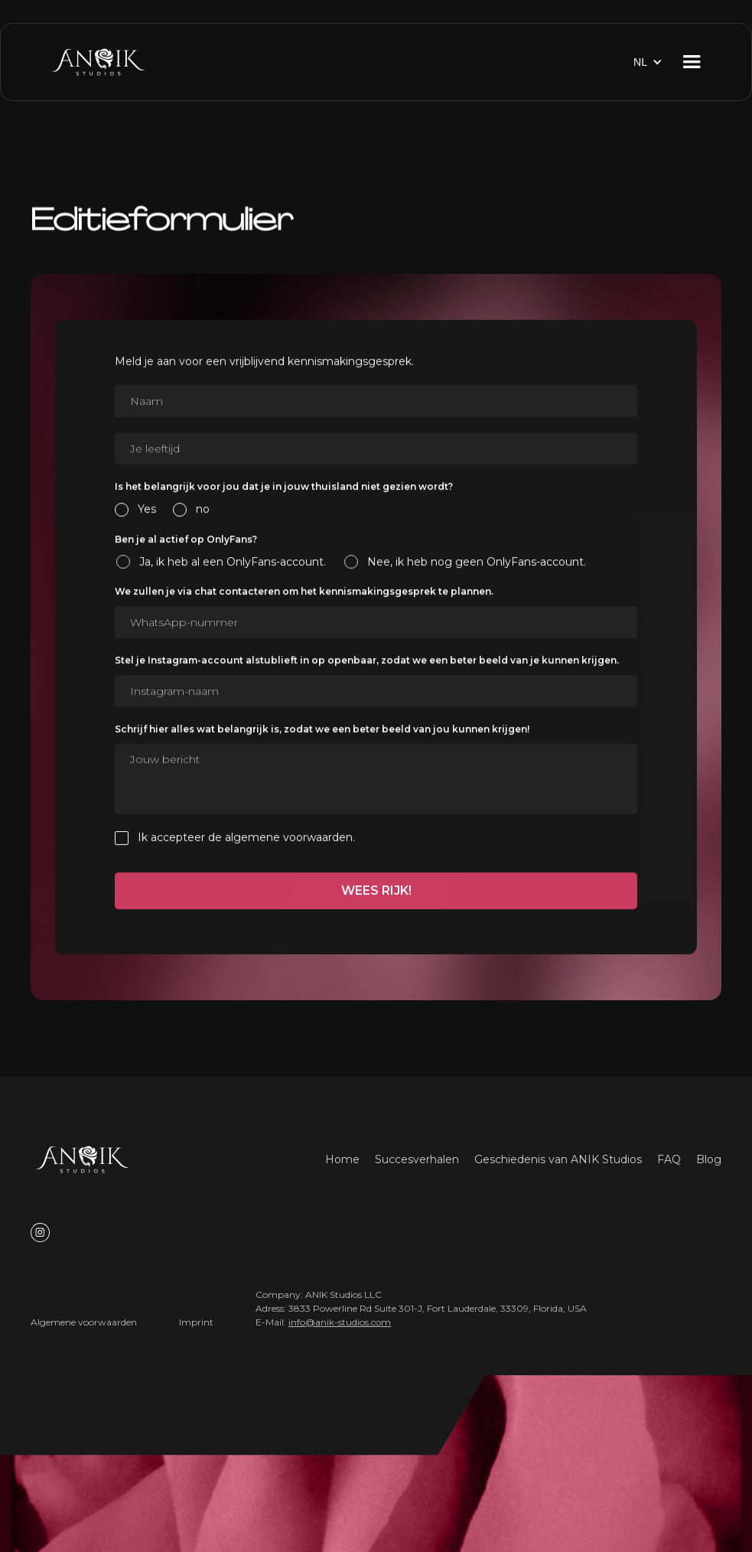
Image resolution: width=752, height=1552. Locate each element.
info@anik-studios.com (339, 1322)
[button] (648, 62)
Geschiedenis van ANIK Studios (558, 1159)
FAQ (669, 1159)
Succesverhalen (417, 1159)
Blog (708, 1159)
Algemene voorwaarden (84, 1322)
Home (342, 1159)
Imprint (196, 1322)
